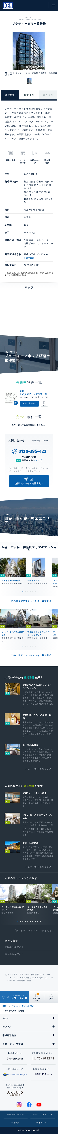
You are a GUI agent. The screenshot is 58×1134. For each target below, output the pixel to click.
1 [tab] (22, 591)
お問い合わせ (43, 5)
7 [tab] (32, 921)
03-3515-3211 (29, 457)
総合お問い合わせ (15, 1114)
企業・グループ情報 (12, 1044)
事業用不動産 (9, 1035)
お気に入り (36, 5)
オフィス (7, 1027)
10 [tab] (40, 921)
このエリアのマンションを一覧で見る (31, 601)
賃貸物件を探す (13, 947)
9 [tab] (37, 921)
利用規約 (15, 1123)
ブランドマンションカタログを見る (32, 930)
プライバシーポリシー (42, 1114)
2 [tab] (25, 591)
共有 (51, 999)
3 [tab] (27, 591)
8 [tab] (35, 921)
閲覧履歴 (29, 5)
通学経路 (30, 258)
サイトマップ (42, 1123)
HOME (4, 1006)
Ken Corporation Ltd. (8, 5)
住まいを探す (28, 1006)
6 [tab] (35, 591)
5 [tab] (32, 591)
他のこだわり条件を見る (38, 769)
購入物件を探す (13, 954)
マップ (38, 460)
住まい (15, 1006)
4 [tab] (30, 591)
